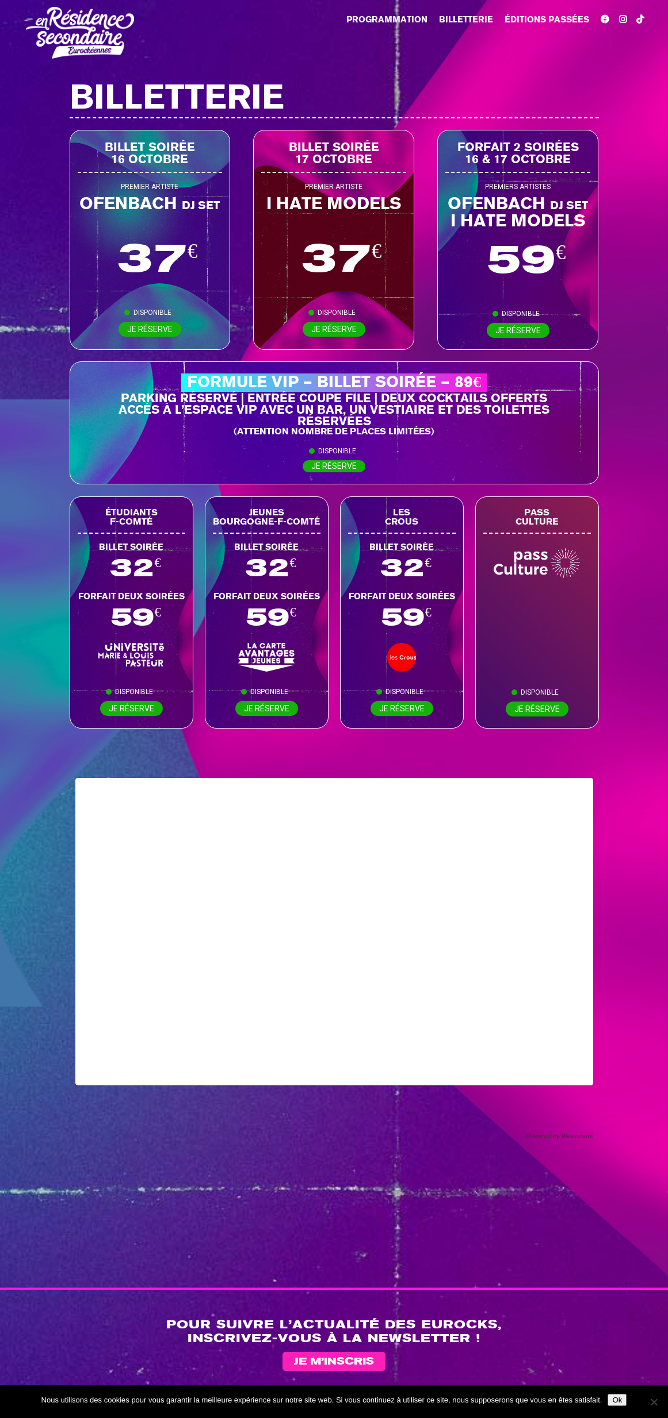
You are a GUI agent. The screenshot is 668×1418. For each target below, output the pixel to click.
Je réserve (150, 329)
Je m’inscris (334, 1362)
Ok (617, 1400)
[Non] (653, 1402)
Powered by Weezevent (559, 1135)
